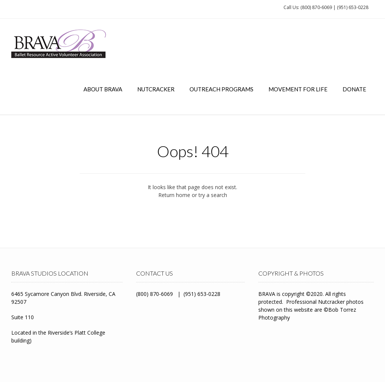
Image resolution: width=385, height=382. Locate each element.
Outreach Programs (221, 89)
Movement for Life (297, 89)
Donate (354, 89)
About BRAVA (102, 89)
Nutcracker (155, 89)
